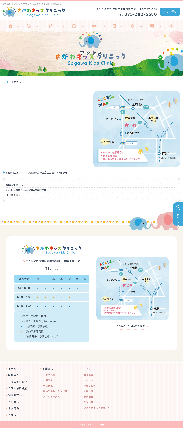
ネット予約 (170, 11)
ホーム (10, 26)
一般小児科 (49, 375)
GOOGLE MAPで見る (131, 326)
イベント (88, 380)
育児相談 (88, 402)
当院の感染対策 (17, 388)
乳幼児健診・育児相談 (55, 391)
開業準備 (88, 375)
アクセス (133, 26)
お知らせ (152, 26)
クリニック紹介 (51, 26)
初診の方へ (96, 26)
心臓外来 (48, 380)
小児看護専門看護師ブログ (98, 408)
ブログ (115, 26)
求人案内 (171, 26)
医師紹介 (28, 26)
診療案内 (75, 26)
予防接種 (48, 386)
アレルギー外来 (51, 397)
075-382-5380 (52, 268)
